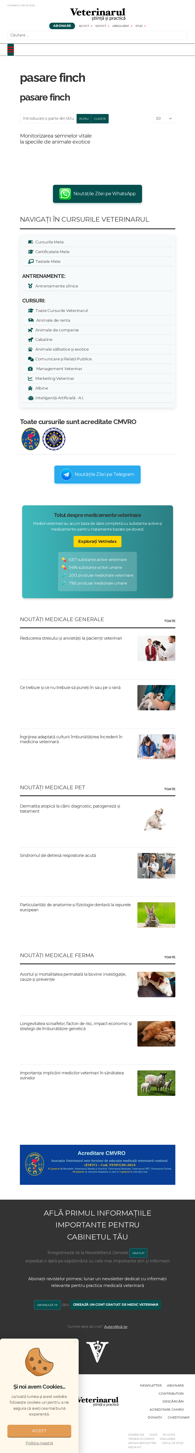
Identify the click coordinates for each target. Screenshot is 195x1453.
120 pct (100, 26)
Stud (139, 26)
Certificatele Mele (52, 251)
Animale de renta (52, 320)
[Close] (75, 1342)
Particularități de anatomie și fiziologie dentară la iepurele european (75, 908)
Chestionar (178, 1417)
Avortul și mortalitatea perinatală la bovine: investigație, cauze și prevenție (73, 977)
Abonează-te (47, 1305)
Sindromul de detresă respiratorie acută (58, 855)
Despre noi (136, 1434)
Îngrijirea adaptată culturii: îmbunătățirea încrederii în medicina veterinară (71, 739)
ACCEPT (39, 1431)
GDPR (153, 1434)
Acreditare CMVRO (167, 1409)
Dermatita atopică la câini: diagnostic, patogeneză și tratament (70, 809)
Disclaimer (167, 1438)
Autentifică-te (115, 1326)
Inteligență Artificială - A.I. (59, 397)
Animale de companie (56, 329)
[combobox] (97, 35)
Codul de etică (172, 1443)
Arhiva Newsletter (142, 1443)
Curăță (100, 118)
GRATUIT (138, 1253)
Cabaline (43, 339)
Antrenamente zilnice (56, 285)
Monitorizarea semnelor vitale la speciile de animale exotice (56, 138)
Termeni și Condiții (141, 1438)
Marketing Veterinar (54, 378)
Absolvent (120, 26)
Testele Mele (47, 261)
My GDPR (169, 1434)
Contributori (171, 1393)
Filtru (84, 118)
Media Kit (134, 1447)
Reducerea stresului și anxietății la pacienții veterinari (71, 638)
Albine (41, 388)
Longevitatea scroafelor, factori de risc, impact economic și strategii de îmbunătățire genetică (76, 1026)
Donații (155, 1417)
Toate (169, 621)
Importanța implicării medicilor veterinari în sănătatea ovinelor (72, 1075)
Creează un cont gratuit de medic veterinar (115, 1304)
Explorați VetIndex (97, 541)
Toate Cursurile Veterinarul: (61, 310)
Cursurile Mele (49, 241)
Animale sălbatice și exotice (61, 349)
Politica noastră (39, 1443)
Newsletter (150, 1385)
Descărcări (173, 1401)
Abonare (62, 26)
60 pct (84, 26)
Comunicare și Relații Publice (63, 358)
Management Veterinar (58, 368)
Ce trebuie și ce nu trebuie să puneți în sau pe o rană (70, 687)
